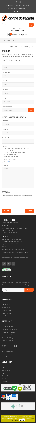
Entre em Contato (7, 351)
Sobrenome (6, 72)
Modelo (5, 129)
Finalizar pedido (18, 11)
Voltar (6, 211)
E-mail (5, 81)
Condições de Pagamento (10, 329)
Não (9, 162)
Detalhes (5, 165)
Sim (4, 162)
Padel (4, 378)
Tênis (3, 367)
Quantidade (6, 138)
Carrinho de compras (18, 8)
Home (4, 46)
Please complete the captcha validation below (17, 195)
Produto (5, 120)
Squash (4, 373)
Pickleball (5, 376)
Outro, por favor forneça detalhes (14, 152)
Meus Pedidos (6, 313)
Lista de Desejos (7, 310)
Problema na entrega (10, 154)
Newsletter (5, 316)
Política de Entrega (8, 338)
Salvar (29, 290)
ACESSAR (10, 5)
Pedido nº (6, 98)
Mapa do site (6, 357)
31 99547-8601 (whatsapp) (13, 239)
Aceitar (22, 420)
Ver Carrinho (6, 307)
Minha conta (14, 46)
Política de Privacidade (9, 332)
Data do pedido (7, 106)
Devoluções (28, 46)
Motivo (5, 146)
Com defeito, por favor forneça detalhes (16, 148)
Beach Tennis (6, 370)
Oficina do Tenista (7, 326)
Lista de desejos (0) (22, 5)
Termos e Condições (8, 335)
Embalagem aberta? (9, 159)
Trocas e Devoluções (8, 340)
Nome (5, 64)
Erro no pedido (8, 150)
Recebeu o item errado (11, 156)
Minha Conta (6, 304)
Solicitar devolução (8, 354)
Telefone (5, 89)
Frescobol (5, 381)
